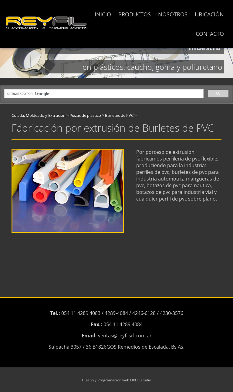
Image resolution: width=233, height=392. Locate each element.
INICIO (103, 14)
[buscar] (103, 93)
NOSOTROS (172, 14)
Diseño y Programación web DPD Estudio (116, 380)
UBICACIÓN (209, 14)
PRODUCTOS (134, 14)
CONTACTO (210, 33)
